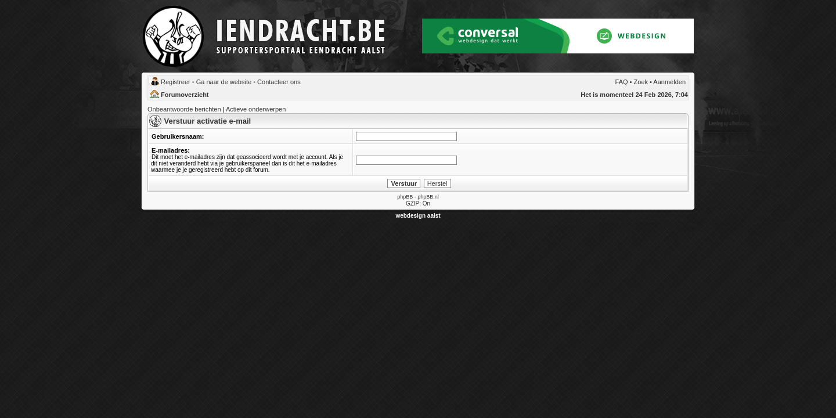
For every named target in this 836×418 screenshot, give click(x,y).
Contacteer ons (279, 81)
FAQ (621, 81)
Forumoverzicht (185, 94)
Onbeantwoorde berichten (184, 109)
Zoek (641, 81)
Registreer (175, 81)
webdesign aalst (417, 215)
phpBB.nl (428, 197)
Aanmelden (669, 81)
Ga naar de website (223, 81)
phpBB (405, 197)
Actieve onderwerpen (256, 109)
